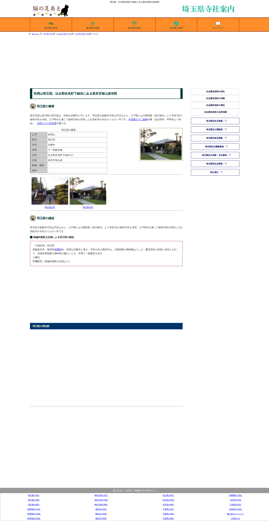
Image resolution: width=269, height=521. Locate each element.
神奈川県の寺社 (101, 495)
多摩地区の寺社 (33, 509)
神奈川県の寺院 (101, 500)
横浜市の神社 (101, 518)
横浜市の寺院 (101, 514)
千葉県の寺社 (168, 509)
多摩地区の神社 (33, 518)
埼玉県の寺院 (92, 24)
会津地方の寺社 (235, 509)
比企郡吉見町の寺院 (82, 34)
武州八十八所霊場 (46, 123)
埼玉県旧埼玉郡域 (214, 138)
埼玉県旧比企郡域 (214, 164)
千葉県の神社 (168, 518)
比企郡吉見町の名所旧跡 (215, 112)
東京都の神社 (33, 505)
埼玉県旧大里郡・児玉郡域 (214, 155)
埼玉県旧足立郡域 (214, 121)
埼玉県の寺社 (51, 24)
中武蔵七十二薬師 (138, 119)
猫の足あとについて (235, 514)
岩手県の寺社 (235, 500)
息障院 (58, 249)
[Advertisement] (134, 63)
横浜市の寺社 (101, 509)
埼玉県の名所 (176, 24)
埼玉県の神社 (134, 24)
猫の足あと (36, 34)
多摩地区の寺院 (33, 514)
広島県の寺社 (235, 505)
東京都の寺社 (33, 495)
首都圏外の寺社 (235, 495)
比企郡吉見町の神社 (215, 105)
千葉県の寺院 (168, 514)
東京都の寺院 (33, 500)
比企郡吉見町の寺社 (64, 34)
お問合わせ (235, 518)
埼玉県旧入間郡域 (214, 129)
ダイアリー (218, 24)
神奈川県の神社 (101, 505)
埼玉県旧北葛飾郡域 (214, 146)
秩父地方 (214, 172)
